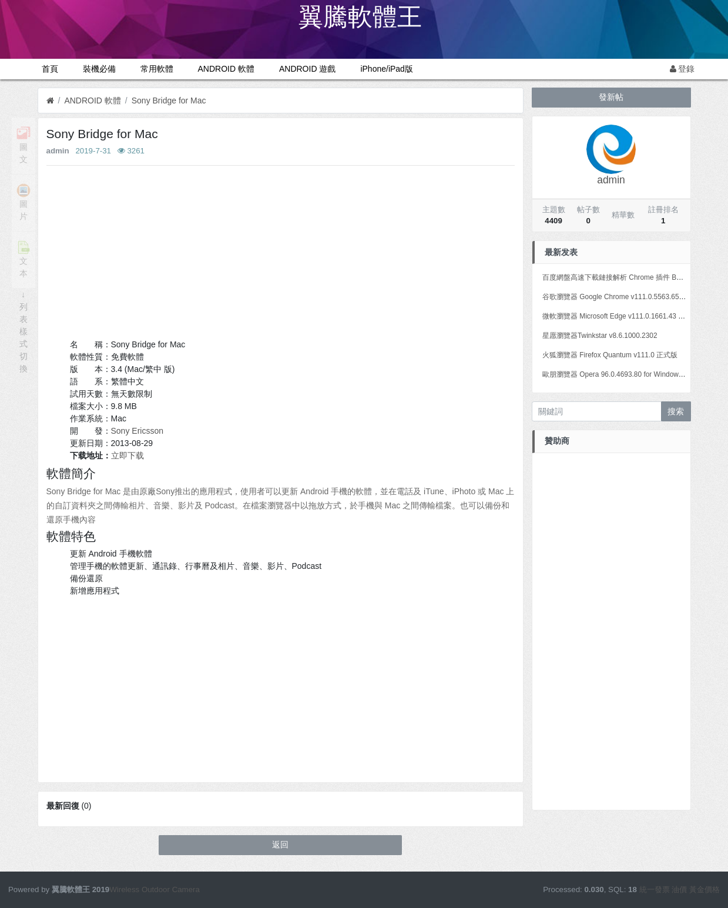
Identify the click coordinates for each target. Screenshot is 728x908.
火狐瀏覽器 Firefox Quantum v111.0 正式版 (609, 355)
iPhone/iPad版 (386, 68)
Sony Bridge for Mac (169, 100)
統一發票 (654, 889)
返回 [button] (280, 844)
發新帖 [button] (611, 97)
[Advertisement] (280, 256)
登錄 (682, 68)
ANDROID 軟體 (226, 68)
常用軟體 (156, 68)
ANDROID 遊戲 (307, 68)
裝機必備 (99, 68)
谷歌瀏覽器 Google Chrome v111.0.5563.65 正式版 (622, 297)
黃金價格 (704, 889)
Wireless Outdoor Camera (154, 889)
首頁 (50, 68)
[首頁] (50, 101)
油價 (679, 889)
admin (57, 150)
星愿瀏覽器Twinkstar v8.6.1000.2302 (599, 335)
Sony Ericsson (137, 430)
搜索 (675, 411)
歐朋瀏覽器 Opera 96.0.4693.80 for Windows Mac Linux (629, 374)
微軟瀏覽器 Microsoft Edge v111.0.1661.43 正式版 (620, 316)
